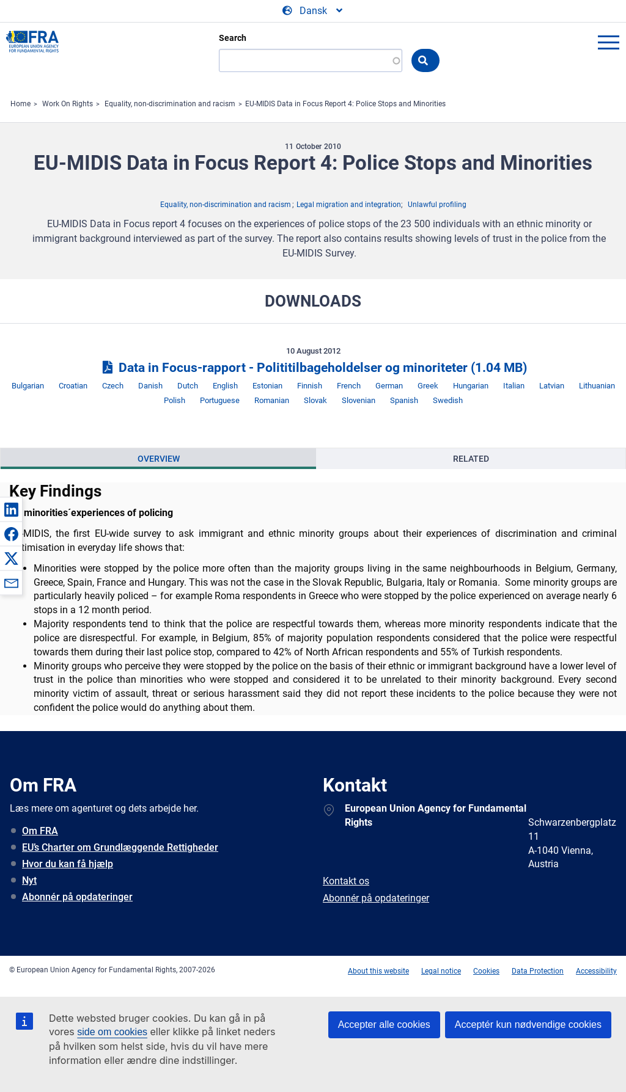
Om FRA (40, 831)
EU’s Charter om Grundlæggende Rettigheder (120, 847)
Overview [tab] (159, 459)
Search (232, 38)
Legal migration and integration (348, 204)
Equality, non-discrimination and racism (170, 104)
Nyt (29, 880)
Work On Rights (67, 104)
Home (20, 104)
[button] (11, 509)
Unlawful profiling (437, 204)
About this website (378, 971)
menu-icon (608, 42)
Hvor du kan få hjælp (67, 864)
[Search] (310, 60)
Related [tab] (471, 459)
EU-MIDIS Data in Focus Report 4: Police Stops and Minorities (345, 104)
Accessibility (596, 971)
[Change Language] (313, 11)
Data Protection (538, 971)
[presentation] (158, 458)
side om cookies (112, 1032)
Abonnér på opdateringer (77, 897)
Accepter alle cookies (384, 1024)
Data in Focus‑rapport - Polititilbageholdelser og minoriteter (312, 367)
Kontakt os (346, 881)
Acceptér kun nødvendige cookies (528, 1024)
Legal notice (441, 971)
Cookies (486, 971)
